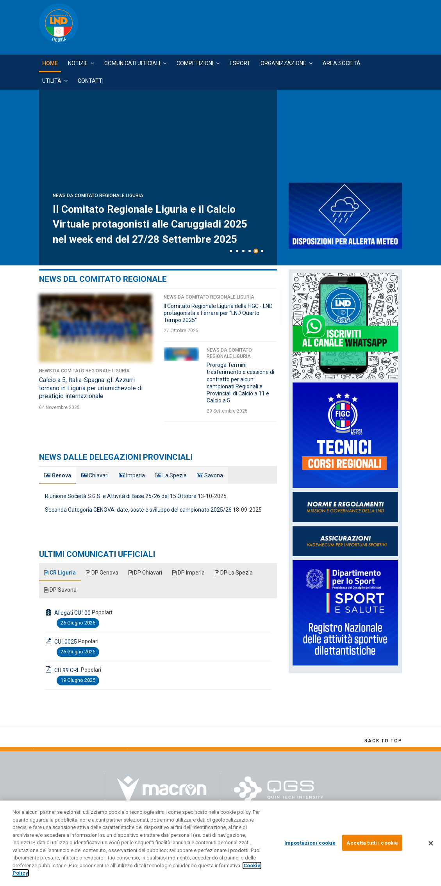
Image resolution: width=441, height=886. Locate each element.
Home (50, 63)
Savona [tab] (210, 475)
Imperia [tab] (132, 475)
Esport (240, 63)
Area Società (342, 63)
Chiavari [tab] (95, 475)
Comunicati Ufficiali (132, 63)
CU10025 (65, 642)
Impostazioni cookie (310, 842)
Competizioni (195, 63)
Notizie (78, 63)
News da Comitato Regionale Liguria (98, 180)
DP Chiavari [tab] (146, 572)
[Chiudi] (431, 843)
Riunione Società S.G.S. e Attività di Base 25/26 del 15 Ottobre (120, 496)
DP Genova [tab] (102, 572)
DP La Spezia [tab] (235, 572)
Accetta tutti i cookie (372, 842)
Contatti (91, 81)
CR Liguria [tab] (60, 572)
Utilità (51, 81)
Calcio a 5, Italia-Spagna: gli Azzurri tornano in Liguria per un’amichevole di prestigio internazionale (91, 388)
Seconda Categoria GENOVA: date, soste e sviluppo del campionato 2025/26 (138, 510)
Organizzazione (283, 63)
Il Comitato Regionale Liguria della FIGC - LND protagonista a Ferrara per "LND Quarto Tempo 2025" (218, 313)
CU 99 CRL (67, 670)
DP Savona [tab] (60, 590)
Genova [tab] (57, 475)
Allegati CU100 (72, 613)
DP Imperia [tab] (189, 572)
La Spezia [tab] (171, 475)
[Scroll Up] (383, 741)
